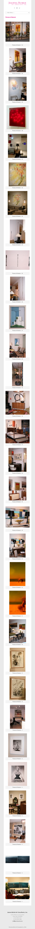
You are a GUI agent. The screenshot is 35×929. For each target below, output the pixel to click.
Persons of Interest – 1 (17, 901)
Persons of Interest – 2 (17, 873)
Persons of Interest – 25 (17, 216)
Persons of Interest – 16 (17, 473)
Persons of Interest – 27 (17, 159)
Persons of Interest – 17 (17, 444)
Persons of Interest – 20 (17, 359)
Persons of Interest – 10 (17, 644)
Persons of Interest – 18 (17, 416)
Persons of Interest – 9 (18, 673)
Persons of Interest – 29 (17, 102)
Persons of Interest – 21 (17, 330)
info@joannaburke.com (17, 921)
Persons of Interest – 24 (17, 244)
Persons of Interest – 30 (17, 73)
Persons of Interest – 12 (17, 587)
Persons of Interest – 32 (17, 45)
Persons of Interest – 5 (17, 787)
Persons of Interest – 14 (17, 530)
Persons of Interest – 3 (17, 844)
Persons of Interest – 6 (18, 758)
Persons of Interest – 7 (17, 730)
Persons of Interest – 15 (17, 501)
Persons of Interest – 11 (17, 616)
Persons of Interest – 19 (17, 387)
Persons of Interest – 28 (17, 130)
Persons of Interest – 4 (18, 815)
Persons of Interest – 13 (17, 559)
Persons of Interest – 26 (17, 187)
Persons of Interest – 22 (17, 302)
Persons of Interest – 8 (18, 701)
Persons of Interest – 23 (17, 273)
